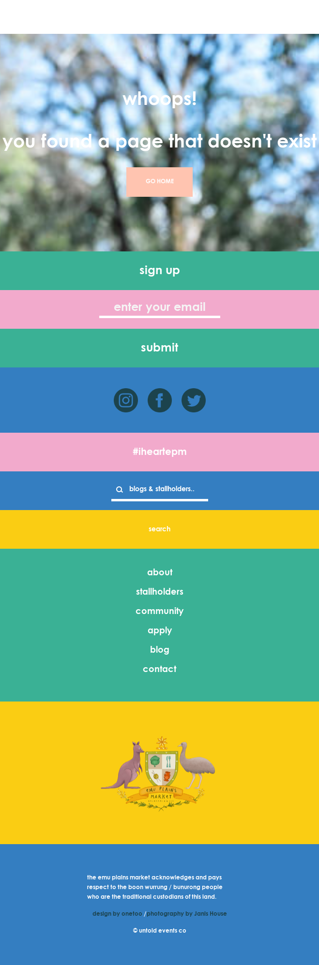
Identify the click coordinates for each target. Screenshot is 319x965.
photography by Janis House (187, 914)
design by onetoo (117, 914)
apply (160, 631)
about (159, 573)
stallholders (159, 592)
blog (159, 650)
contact (159, 669)
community (159, 611)
